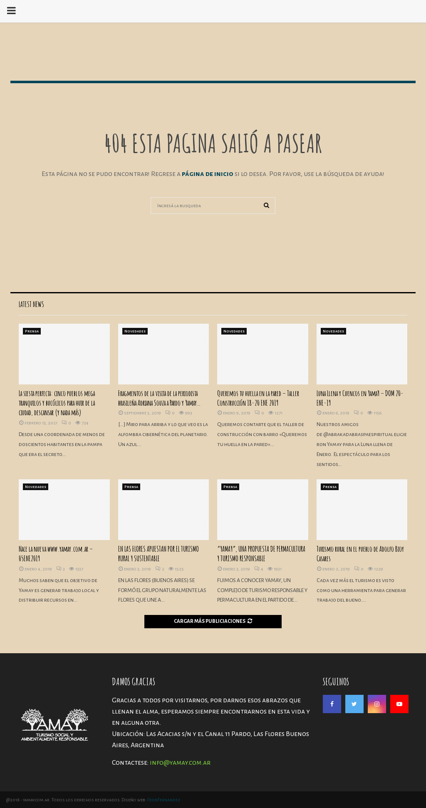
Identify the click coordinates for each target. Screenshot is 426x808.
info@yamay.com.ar (180, 762)
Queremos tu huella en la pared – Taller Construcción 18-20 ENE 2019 (258, 398)
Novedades (135, 331)
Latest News (31, 304)
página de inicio (208, 174)
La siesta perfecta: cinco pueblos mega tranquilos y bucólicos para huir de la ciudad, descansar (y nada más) (57, 403)
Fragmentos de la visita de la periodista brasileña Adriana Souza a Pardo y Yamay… (159, 398)
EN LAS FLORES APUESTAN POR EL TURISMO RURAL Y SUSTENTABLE (158, 553)
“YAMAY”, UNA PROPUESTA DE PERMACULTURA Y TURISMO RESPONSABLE (261, 553)
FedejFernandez (163, 799)
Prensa (32, 331)
